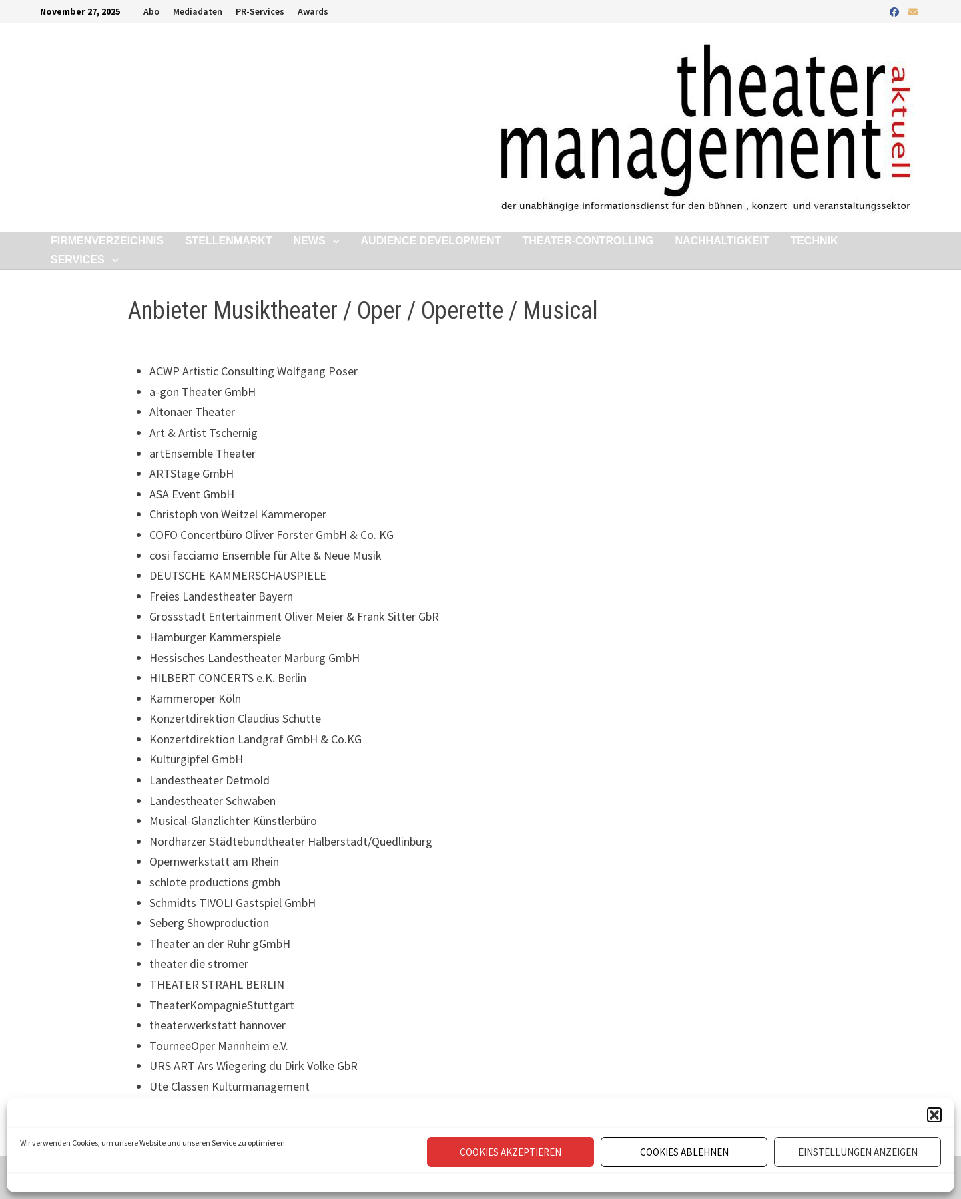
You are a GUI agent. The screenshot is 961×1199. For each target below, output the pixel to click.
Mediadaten (197, 11)
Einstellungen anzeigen (858, 1152)
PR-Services (260, 11)
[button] (934, 1115)
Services (78, 259)
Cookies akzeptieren (510, 1152)
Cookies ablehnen (684, 1152)
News (310, 240)
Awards (313, 11)
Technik (814, 240)
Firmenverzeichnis (107, 240)
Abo (151, 11)
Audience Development (431, 240)
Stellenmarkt (228, 240)
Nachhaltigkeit (722, 240)
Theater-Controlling (587, 240)
